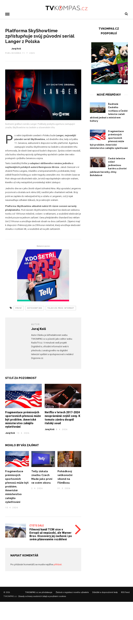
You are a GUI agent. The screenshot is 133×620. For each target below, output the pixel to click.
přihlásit (58, 564)
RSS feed (125, 592)
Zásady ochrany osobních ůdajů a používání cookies (42, 596)
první (18, 308)
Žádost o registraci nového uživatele (72, 592)
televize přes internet (60, 308)
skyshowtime (34, 308)
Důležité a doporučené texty (105, 592)
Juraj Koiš (10, 432)
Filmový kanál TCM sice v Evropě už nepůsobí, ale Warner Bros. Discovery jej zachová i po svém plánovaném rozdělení (50, 534)
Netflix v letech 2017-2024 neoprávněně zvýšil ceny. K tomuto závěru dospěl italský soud (62, 417)
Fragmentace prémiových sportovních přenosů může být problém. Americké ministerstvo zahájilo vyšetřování (23, 419)
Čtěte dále (36, 525)
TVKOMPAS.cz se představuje (38, 592)
